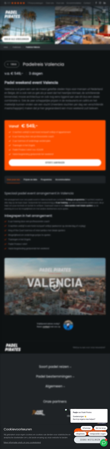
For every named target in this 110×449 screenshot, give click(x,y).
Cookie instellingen (90, 439)
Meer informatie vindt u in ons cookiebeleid (22, 442)
